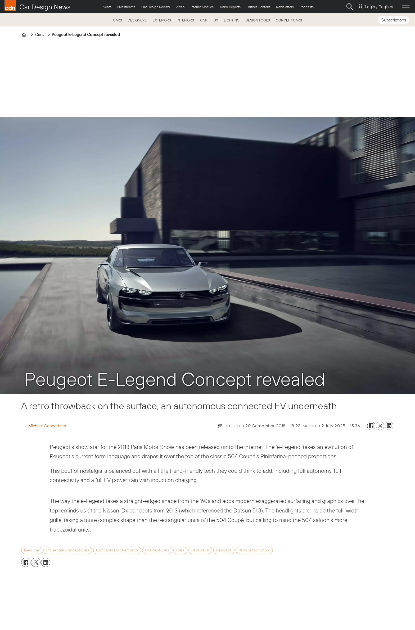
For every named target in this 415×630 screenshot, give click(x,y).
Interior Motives (202, 7)
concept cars (157, 550)
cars (180, 550)
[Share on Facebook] (371, 426)
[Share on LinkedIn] (389, 426)
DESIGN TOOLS (258, 20)
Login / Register (379, 6)
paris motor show (254, 550)
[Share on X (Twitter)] (380, 426)
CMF (204, 20)
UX (216, 20)
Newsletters (285, 7)
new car (31, 550)
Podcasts (307, 7)
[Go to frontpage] (37, 5)
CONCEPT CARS (289, 20)
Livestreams (126, 7)
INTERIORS (185, 20)
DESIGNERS (137, 20)
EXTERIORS (162, 20)
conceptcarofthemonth (117, 550)
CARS (117, 20)
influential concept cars (67, 550)
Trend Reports (230, 7)
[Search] (349, 6)
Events (106, 7)
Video (180, 7)
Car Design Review (155, 7)
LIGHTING (232, 20)
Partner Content (258, 7)
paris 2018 (200, 550)
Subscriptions (393, 19)
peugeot (224, 550)
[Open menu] (405, 6)
